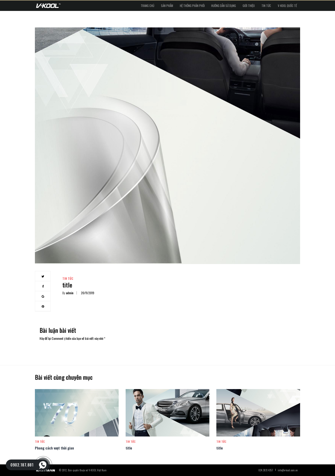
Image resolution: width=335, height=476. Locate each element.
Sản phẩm (127, 7)
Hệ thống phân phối (159, 7)
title (129, 447)
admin (67, 293)
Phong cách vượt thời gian (54, 447)
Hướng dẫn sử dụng (198, 7)
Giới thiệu (230, 7)
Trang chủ (100, 7)
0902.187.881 (22, 465)
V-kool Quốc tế (283, 7)
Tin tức (255, 7)
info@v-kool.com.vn (288, 470)
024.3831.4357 (265, 470)
